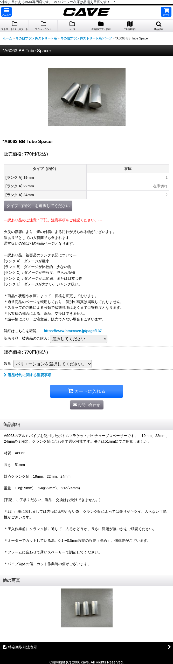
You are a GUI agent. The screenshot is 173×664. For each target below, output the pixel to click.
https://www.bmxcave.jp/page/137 (73, 331)
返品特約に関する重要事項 (27, 375)
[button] (6, 12)
